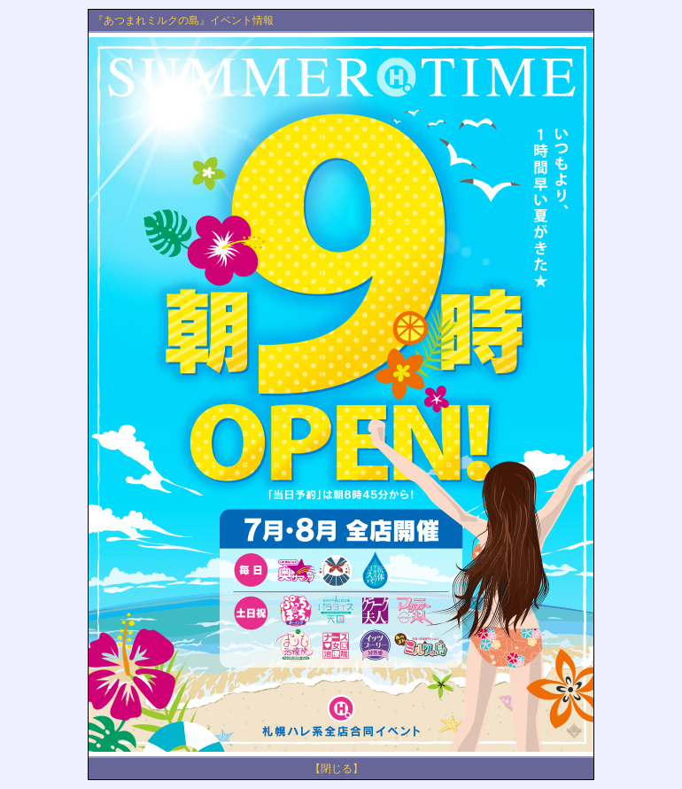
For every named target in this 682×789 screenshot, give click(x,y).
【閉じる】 (336, 768)
